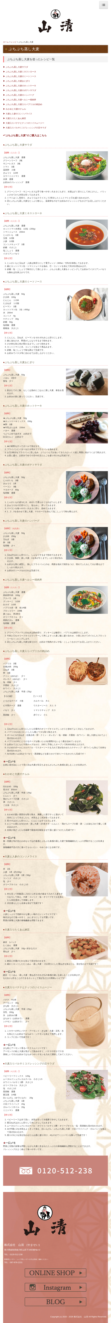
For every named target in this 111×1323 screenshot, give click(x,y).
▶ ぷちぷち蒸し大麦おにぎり (16, 81)
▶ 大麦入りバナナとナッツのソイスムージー (23, 123)
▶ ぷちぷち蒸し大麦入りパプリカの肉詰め (22, 104)
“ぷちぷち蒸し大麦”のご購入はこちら (25, 135)
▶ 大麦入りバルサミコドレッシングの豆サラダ (24, 127)
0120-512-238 (16, 1254)
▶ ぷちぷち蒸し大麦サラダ (15, 67)
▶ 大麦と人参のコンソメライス (17, 113)
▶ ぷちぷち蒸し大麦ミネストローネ (19, 71)
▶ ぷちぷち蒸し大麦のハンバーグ (18, 95)
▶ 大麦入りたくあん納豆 (14, 118)
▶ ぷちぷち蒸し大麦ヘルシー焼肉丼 (19, 99)
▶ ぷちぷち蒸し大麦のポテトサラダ (19, 90)
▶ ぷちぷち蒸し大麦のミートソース (19, 76)
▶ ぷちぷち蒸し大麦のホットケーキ (20, 85)
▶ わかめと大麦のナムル (14, 109)
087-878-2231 (16, 1262)
